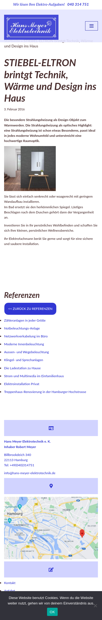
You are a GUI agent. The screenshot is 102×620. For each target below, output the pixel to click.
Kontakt (10, 583)
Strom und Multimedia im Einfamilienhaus (34, 376)
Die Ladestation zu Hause (22, 368)
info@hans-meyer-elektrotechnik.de (29, 473)
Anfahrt (9, 591)
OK (52, 612)
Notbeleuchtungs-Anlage (22, 328)
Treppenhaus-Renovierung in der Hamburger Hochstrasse (45, 392)
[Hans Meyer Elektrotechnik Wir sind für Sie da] (31, 26)
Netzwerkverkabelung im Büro (26, 336)
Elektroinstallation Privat (21, 384)
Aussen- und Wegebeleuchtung (26, 352)
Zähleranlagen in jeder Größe (25, 320)
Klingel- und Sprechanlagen (23, 360)
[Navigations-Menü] (91, 26)
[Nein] (95, 605)
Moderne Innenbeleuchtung (24, 344)
